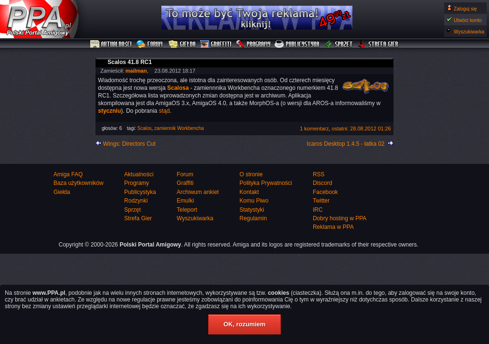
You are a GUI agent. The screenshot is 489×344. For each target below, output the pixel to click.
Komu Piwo (253, 200)
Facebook (325, 192)
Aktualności (111, 44)
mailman (136, 71)
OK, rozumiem (244, 324)
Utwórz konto (467, 20)
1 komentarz (314, 128)
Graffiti (216, 44)
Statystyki (251, 209)
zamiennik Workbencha (179, 128)
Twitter (321, 200)
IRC (318, 209)
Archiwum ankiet (198, 192)
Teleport (187, 209)
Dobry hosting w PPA (340, 218)
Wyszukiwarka (469, 31)
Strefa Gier (378, 44)
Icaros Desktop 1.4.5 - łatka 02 (345, 143)
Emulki (185, 200)
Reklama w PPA (333, 227)
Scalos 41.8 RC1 (129, 62)
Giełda (182, 44)
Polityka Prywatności (265, 183)
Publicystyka (297, 44)
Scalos (145, 128)
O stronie (251, 174)
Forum (150, 44)
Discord (322, 183)
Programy (253, 44)
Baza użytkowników (78, 183)
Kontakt (249, 192)
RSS (319, 174)
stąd (164, 111)
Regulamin (252, 218)
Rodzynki (136, 200)
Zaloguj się (465, 8)
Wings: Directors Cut (129, 143)
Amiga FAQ (68, 174)
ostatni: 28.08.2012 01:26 (361, 128)
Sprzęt (339, 44)
